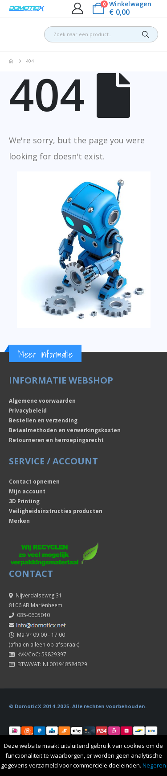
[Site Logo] (27, 8)
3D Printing (24, 501)
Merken (19, 520)
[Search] (146, 34)
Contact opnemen (34, 481)
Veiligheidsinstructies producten (55, 510)
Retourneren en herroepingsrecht (56, 439)
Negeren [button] (154, 765)
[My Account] (77, 8)
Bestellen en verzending (43, 420)
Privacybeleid (28, 410)
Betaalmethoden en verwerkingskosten (65, 430)
